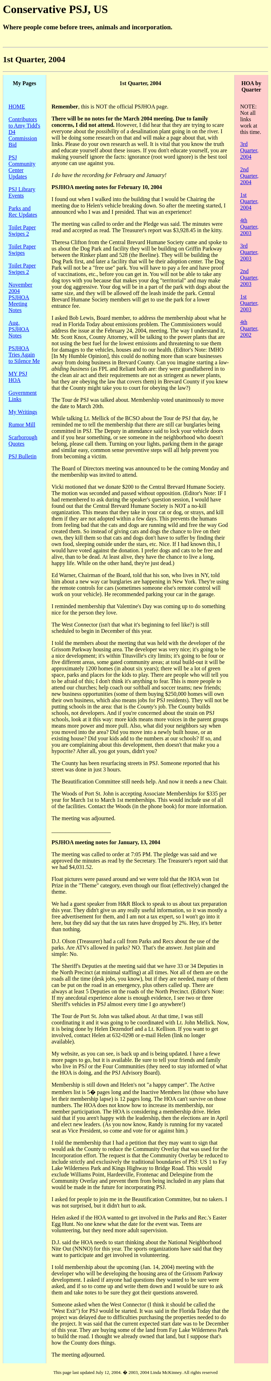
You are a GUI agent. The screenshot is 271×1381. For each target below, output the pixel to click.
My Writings (22, 412)
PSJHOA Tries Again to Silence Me (24, 354)
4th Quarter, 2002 (249, 328)
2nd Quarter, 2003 (249, 277)
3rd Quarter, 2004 (249, 150)
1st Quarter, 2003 (249, 303)
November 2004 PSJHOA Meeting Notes (20, 297)
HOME (16, 107)
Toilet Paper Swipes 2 (22, 230)
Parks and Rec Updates (22, 211)
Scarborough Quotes (22, 440)
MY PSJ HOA (17, 377)
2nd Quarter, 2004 (249, 175)
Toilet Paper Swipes (22, 249)
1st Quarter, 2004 (249, 201)
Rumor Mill (21, 425)
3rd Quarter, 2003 (249, 252)
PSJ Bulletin (22, 456)
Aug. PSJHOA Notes (18, 329)
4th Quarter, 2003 (249, 226)
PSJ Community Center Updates (21, 167)
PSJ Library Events (21, 192)
